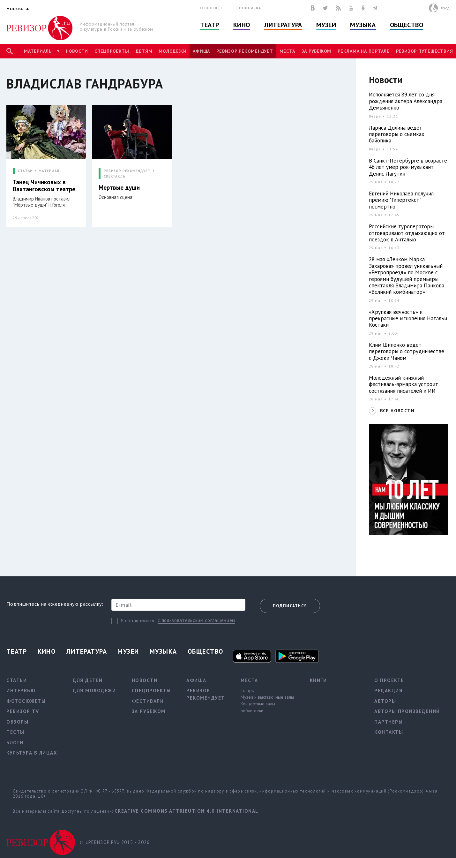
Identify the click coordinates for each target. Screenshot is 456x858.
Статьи (16, 680)
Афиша (201, 51)
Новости (77, 51)
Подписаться (290, 606)
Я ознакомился (137, 621)
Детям (144, 51)
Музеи (326, 25)
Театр (209, 25)
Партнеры (388, 722)
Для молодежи (94, 690)
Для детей (88, 680)
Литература (283, 25)
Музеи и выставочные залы (267, 697)
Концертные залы (258, 704)
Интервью (20, 690)
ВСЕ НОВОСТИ (397, 411)
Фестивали (148, 701)
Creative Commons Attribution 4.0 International (186, 811)
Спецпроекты (111, 51)
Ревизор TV (22, 711)
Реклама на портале (364, 51)
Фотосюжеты (26, 701)
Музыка (363, 25)
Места (287, 51)
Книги (318, 680)
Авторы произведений (407, 711)
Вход (445, 7)
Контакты (388, 732)
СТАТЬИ (25, 171)
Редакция (388, 690)
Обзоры (17, 722)
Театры (248, 690)
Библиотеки (252, 710)
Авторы (385, 701)
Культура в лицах (31, 753)
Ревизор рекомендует (244, 51)
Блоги (15, 743)
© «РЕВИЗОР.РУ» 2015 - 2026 (115, 842)
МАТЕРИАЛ (49, 171)
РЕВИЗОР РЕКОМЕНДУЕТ (127, 171)
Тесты (15, 732)
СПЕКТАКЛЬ (114, 176)
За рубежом (317, 51)
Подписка (250, 7)
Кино (241, 25)
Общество (406, 25)
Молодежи (172, 51)
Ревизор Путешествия (424, 51)
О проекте (211, 7)
